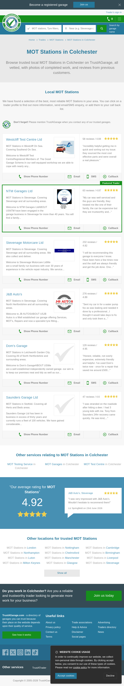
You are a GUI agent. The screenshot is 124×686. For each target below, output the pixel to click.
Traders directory (107, 627)
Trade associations (82, 622)
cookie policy (80, 667)
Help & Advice (79, 627)
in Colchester (62, 464)
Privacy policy (53, 627)
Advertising (104, 622)
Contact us (51, 632)
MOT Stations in (21, 547)
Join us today (104, 595)
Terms (49, 636)
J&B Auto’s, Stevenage (80, 493)
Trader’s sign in (114, 12)
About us (50, 622)
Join (84, 4)
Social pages (79, 636)
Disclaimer (77, 632)
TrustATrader (39, 668)
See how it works (21, 635)
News (101, 632)
